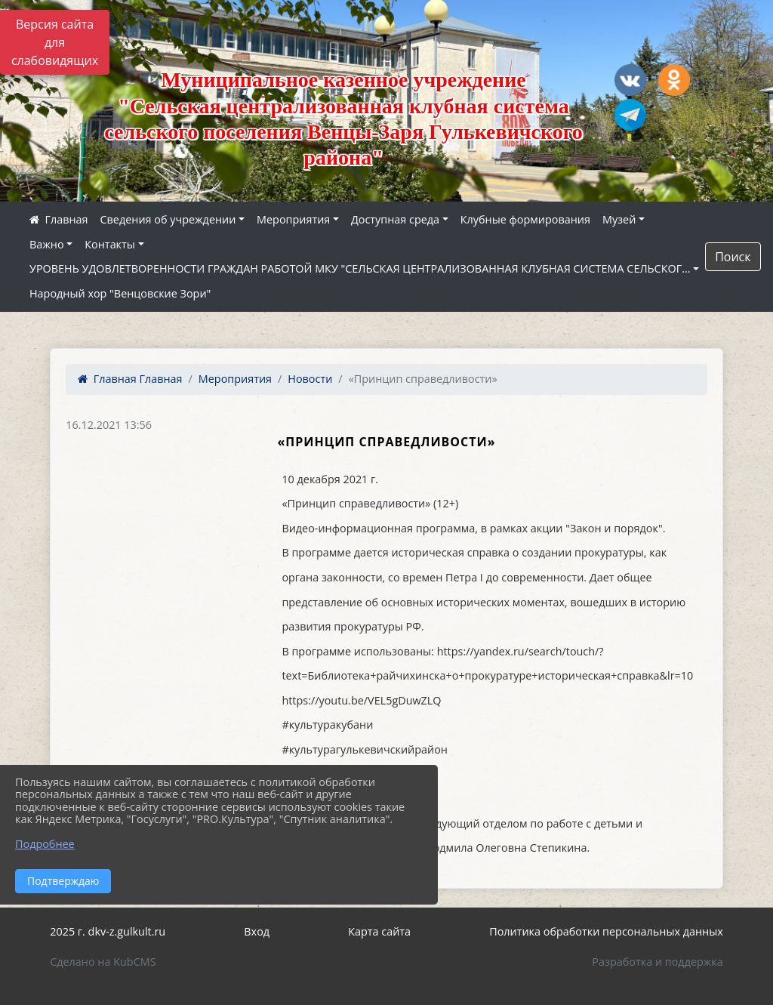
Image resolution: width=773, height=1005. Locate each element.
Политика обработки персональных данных (606, 931)
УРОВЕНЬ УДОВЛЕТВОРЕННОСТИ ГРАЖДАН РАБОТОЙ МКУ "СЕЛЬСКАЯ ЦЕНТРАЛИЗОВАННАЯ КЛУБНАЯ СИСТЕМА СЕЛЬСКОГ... (359, 268)
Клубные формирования (525, 219)
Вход (256, 931)
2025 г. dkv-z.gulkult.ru (107, 931)
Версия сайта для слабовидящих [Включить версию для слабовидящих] (54, 42)
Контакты (110, 244)
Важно (46, 244)
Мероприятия (293, 219)
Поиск (732, 256)
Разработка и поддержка (657, 961)
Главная (130, 378)
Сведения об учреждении (168, 219)
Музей (619, 219)
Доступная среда (395, 219)
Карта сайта (379, 931)
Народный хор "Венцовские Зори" (120, 293)
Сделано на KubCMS (103, 961)
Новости (310, 378)
